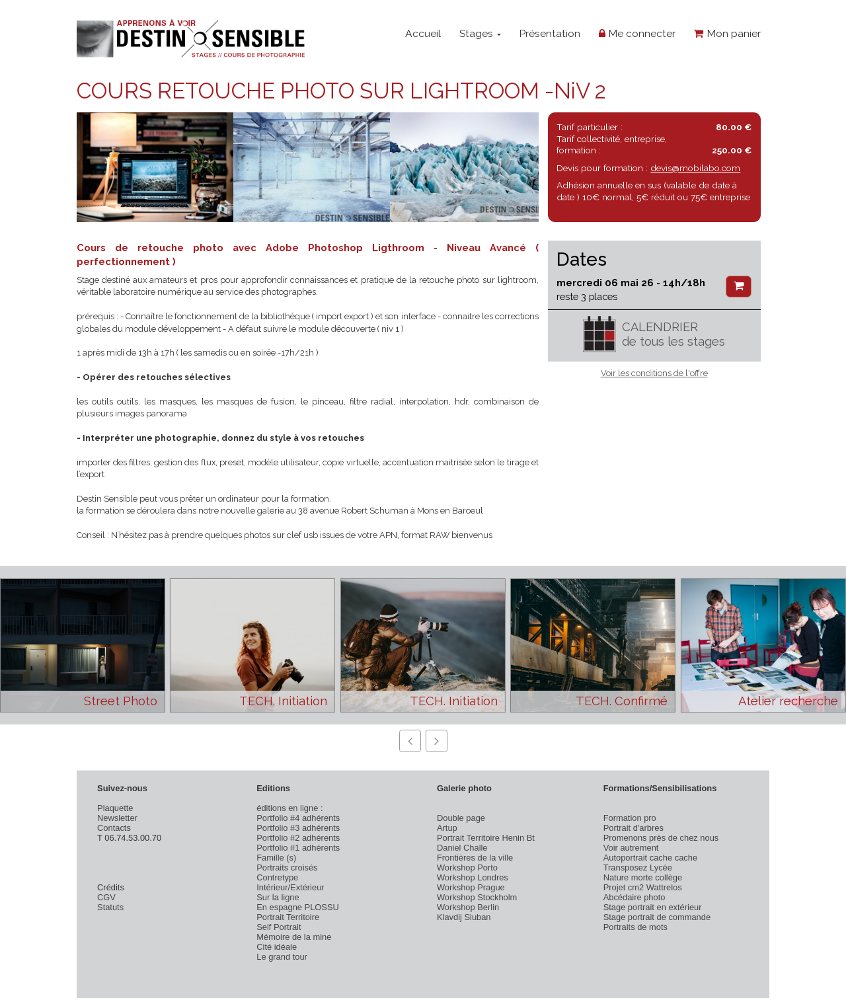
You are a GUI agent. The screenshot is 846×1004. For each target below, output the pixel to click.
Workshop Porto (467, 867)
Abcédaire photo (634, 897)
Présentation (549, 33)
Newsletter (117, 818)
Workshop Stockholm (477, 897)
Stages (480, 33)
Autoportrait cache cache (650, 858)
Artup (447, 828)
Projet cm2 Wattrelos (642, 887)
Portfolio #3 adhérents (298, 828)
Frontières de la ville (475, 858)
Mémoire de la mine (293, 937)
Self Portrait (278, 927)
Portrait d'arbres (633, 828)
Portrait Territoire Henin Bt (486, 838)
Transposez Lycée (637, 867)
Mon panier (727, 33)
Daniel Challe (462, 848)
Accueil (423, 33)
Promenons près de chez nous (661, 838)
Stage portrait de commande (657, 917)
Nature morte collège (643, 877)
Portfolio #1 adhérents (298, 848)
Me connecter (637, 33)
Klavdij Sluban (464, 917)
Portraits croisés (286, 867)
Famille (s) (276, 858)
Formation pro (629, 818)
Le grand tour (281, 957)
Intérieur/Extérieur (290, 887)
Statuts (110, 907)
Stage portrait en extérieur (652, 907)
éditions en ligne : (289, 808)
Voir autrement (631, 848)
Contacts (114, 828)
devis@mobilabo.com (695, 168)
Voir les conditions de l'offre (654, 373)
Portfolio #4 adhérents (298, 818)
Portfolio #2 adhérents (298, 838)
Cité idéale (276, 947)
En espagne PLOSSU (297, 907)
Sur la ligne (277, 897)
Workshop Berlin (468, 907)
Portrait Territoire (287, 917)
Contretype (277, 877)
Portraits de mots (635, 927)
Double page (461, 818)
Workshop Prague (471, 887)
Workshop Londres (472, 877)
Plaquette (115, 808)
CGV (106, 897)
